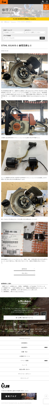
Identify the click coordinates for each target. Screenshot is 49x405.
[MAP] (26, 390)
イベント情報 (24, 360)
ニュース (24, 365)
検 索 (42, 38)
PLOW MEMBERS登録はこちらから (24, 19)
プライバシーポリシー (24, 374)
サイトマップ (24, 378)
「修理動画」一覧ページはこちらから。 (13, 291)
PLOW (4, 2)
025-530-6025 (16, 329)
